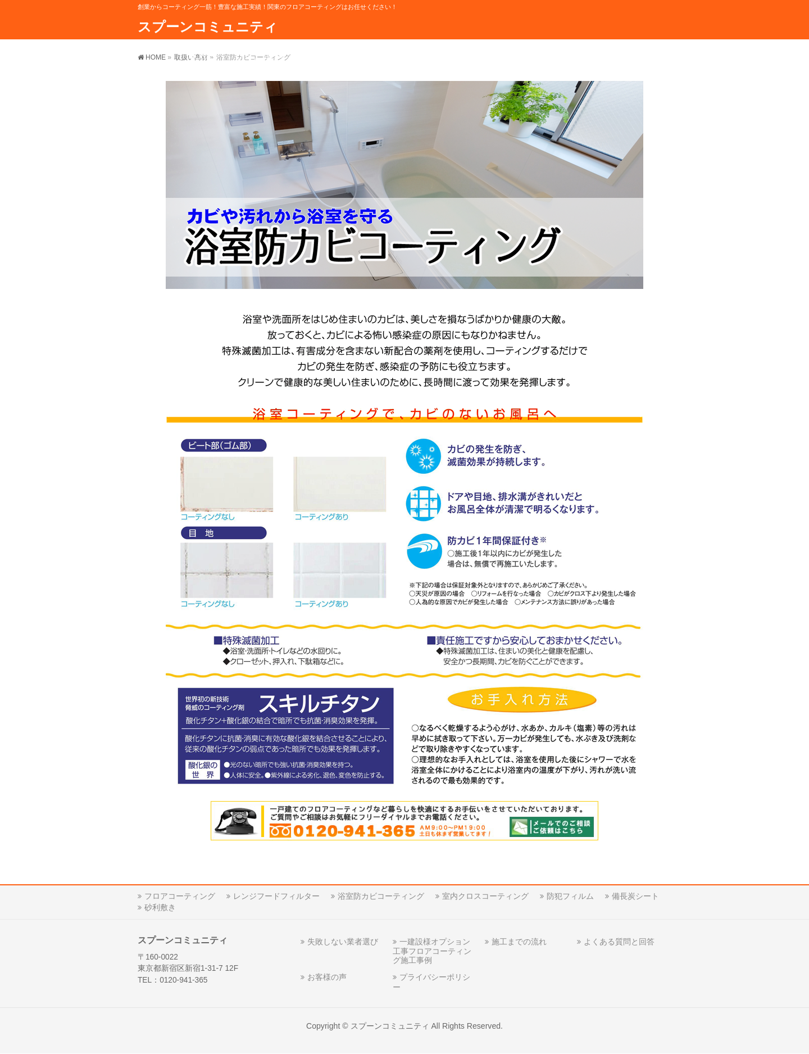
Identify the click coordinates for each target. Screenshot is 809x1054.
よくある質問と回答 (619, 941)
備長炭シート (635, 896)
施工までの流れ (519, 941)
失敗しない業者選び (342, 941)
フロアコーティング (179, 896)
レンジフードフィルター (276, 896)
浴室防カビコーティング (381, 896)
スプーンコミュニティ (208, 26)
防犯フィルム (570, 896)
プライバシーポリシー (431, 981)
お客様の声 (327, 976)
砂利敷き (160, 907)
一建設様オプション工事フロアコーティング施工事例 (432, 951)
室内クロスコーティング (485, 896)
